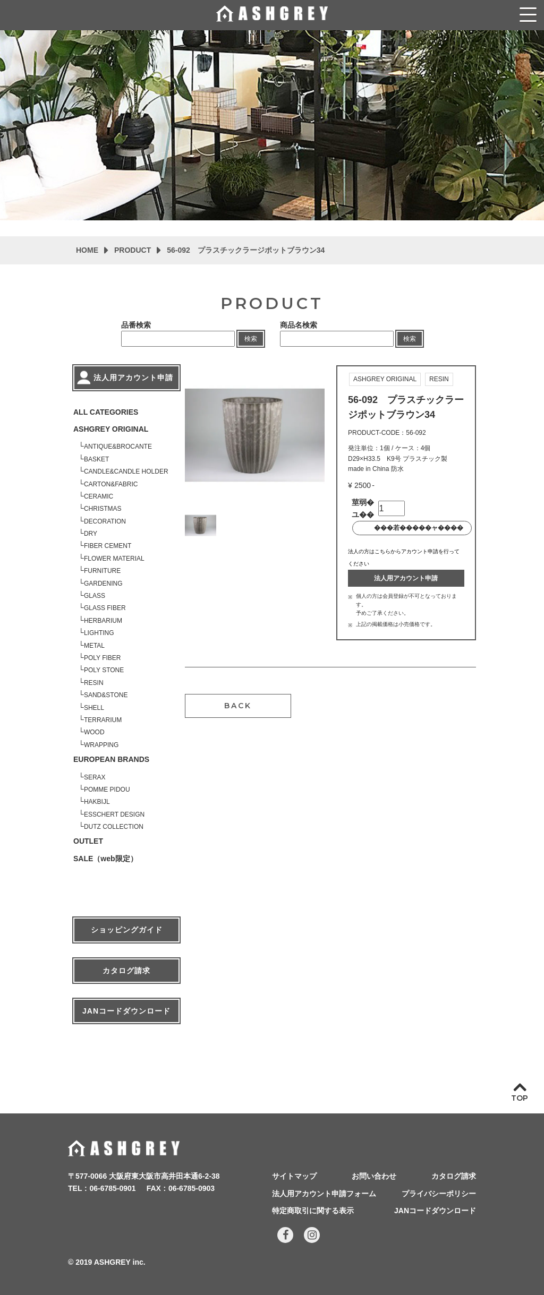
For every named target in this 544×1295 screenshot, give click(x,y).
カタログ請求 (126, 970)
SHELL (94, 707)
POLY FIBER (102, 658)
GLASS (94, 595)
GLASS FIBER (105, 608)
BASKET (96, 459)
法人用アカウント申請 (406, 578)
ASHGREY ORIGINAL (110, 429)
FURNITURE (102, 570)
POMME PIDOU (107, 789)
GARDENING (103, 583)
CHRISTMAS (103, 508)
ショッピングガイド (127, 929)
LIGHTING (99, 633)
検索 (250, 338)
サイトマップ (294, 1176)
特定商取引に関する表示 (313, 1210)
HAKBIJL (97, 801)
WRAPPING (101, 745)
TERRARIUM (103, 720)
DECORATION (105, 521)
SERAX (95, 777)
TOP (519, 1098)
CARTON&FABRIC (111, 484)
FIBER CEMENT (107, 546)
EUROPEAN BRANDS (111, 759)
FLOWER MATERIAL (114, 558)
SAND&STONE (106, 695)
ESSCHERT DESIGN (114, 814)
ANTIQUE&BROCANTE (118, 446)
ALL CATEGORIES (105, 412)
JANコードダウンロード (126, 1011)
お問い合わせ (374, 1176)
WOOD (94, 732)
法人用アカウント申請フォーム (324, 1193)
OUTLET (88, 841)
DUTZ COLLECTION (113, 826)
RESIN (94, 683)
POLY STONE (104, 670)
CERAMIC (98, 496)
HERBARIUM (103, 620)
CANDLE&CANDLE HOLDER (126, 471)
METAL (94, 645)
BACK (238, 705)
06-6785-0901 (112, 1188)
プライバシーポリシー (439, 1193)
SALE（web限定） (105, 858)
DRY (90, 533)
